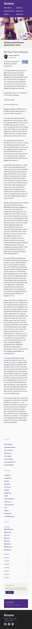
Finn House (18, 120)
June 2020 (7, 535)
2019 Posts (6, 554)
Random (6, 481)
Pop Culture (7, 487)
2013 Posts (6, 574)
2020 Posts (6, 527)
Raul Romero (8, 453)
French (16, 338)
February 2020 (8, 547)
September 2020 (8, 529)
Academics (19, 8)
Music (6, 496)
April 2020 (7, 541)
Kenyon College (9, 3)
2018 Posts (6, 557)
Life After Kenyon (9, 516)
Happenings (7, 493)
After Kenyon (19, 14)
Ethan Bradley (8, 444)
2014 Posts (6, 571)
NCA (19, 260)
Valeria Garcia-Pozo (9, 462)
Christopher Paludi (9, 447)
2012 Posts (6, 577)
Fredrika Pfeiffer (8, 465)
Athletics (6, 14)
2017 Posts (6, 560)
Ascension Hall (8, 365)
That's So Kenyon (9, 499)
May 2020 (7, 538)
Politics (6, 510)
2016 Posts (6, 564)
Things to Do (8, 513)
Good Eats (7, 484)
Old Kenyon (10, 86)
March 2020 (7, 544)
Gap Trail (6, 325)
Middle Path (7, 88)
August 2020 (7, 532)
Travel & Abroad (8, 504)
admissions (15, 247)
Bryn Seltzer (7, 456)
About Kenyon (8, 8)
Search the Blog (10, 585)
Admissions (7, 502)
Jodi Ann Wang (8, 459)
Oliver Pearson (8, 450)
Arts (5, 507)
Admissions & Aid (9, 11)
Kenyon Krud (8, 316)
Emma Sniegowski (14, 55)
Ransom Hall (17, 251)
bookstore (20, 311)
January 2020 (7, 550)
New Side (6, 367)
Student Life (19, 11)
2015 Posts (6, 567)
